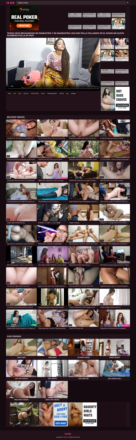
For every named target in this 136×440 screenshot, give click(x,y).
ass (15, 93)
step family (35, 93)
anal (19, 93)
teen (9, 93)
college (73, 93)
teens (43, 93)
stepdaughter (52, 93)
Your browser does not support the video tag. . (53, 64)
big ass (25, 93)
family (61, 93)
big (67, 93)
